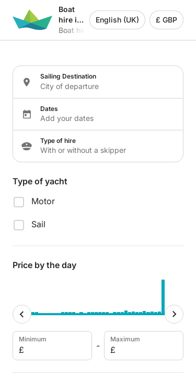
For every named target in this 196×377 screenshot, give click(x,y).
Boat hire (74, 30)
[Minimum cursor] (22, 314)
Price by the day (44, 265)
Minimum (51, 345)
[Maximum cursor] (174, 314)
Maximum (142, 345)
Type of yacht (40, 181)
